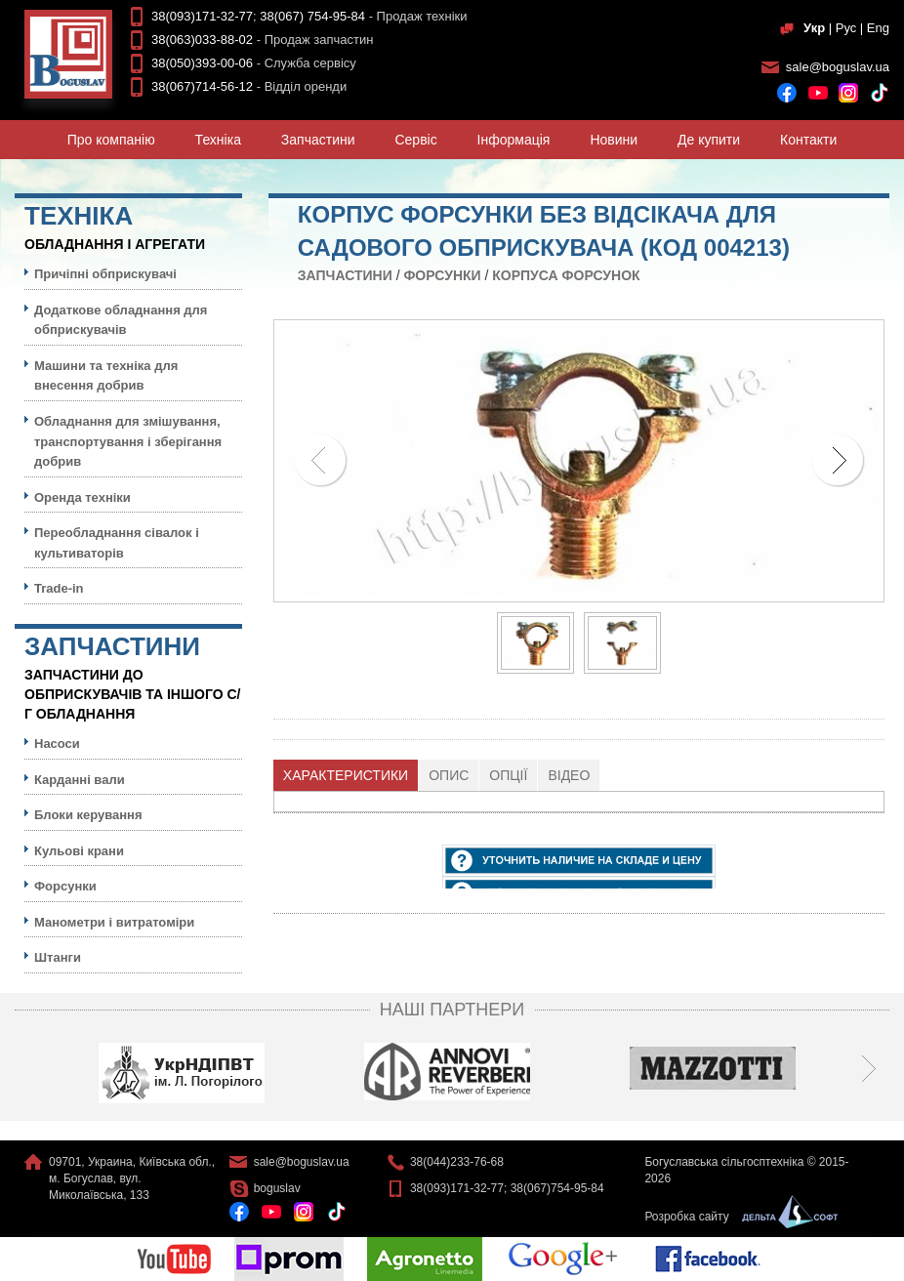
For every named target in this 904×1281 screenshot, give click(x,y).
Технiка (218, 139)
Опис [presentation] (449, 775)
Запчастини (318, 139)
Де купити (709, 139)
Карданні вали (79, 779)
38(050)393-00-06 (202, 63)
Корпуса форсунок (565, 275)
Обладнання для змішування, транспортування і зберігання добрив (128, 441)
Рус (846, 28)
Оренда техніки (82, 497)
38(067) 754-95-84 (312, 16)
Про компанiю (111, 139)
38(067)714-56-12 (202, 86)
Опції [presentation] (508, 775)
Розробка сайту (736, 1216)
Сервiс (415, 139)
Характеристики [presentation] (345, 775)
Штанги (57, 957)
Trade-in (59, 588)
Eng (878, 28)
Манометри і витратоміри (114, 922)
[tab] (346, 775)
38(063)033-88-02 (202, 39)
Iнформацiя (514, 139)
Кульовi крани (79, 851)
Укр (814, 28)
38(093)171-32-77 (202, 16)
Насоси (57, 743)
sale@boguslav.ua (837, 67)
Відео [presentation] (569, 775)
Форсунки (441, 275)
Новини (613, 139)
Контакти (808, 139)
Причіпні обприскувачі (105, 274)
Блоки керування (88, 814)
